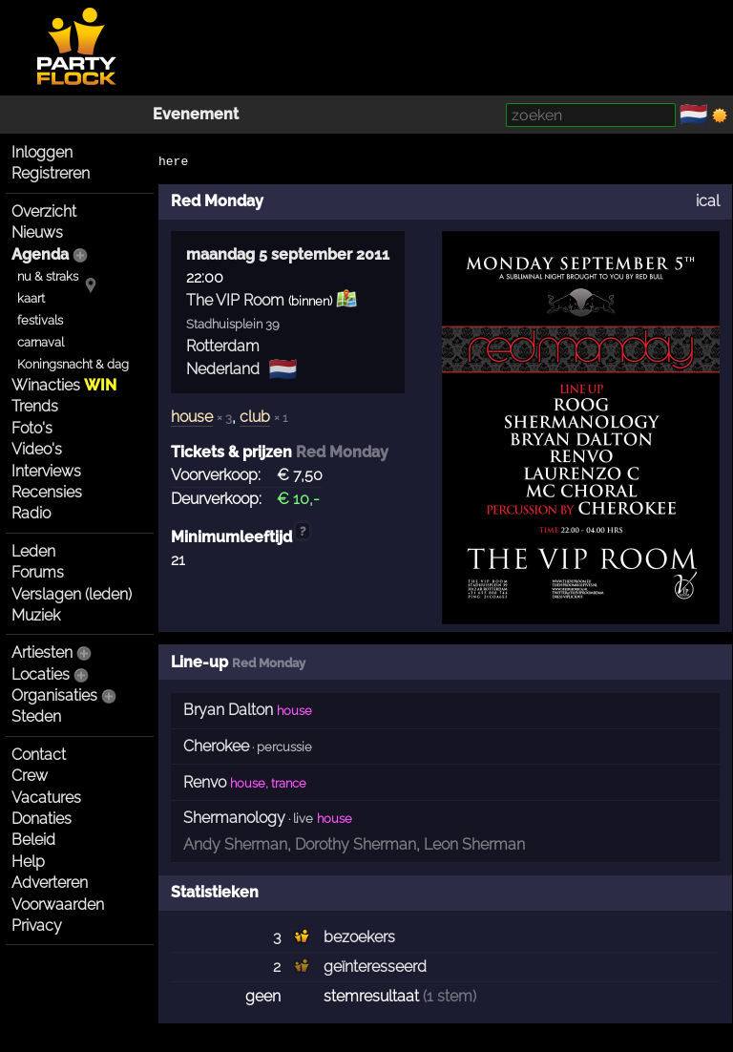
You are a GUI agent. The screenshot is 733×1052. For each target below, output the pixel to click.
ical (708, 201)
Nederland (223, 369)
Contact (38, 755)
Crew (29, 776)
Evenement (196, 114)
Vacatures (46, 798)
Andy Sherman (235, 844)
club (255, 417)
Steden (36, 716)
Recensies (46, 492)
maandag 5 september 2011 (287, 254)
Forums (37, 572)
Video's (36, 449)
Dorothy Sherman (355, 844)
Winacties (63, 385)
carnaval (40, 342)
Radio (31, 513)
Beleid (33, 840)
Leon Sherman (474, 844)
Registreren (50, 173)
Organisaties (54, 695)
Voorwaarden (57, 904)
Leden (33, 551)
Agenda (40, 254)
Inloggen (42, 152)
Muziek (35, 615)
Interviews (46, 471)
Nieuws (37, 232)
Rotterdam (223, 346)
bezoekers (359, 937)
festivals (40, 320)
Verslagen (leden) (71, 594)
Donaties (41, 819)
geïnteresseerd (375, 966)
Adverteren (49, 882)
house (192, 417)
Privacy (36, 925)
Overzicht (43, 211)
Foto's (31, 428)
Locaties (40, 674)
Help (28, 861)
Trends (34, 406)
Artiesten (42, 652)
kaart (31, 298)
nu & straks (47, 276)
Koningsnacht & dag (73, 364)
